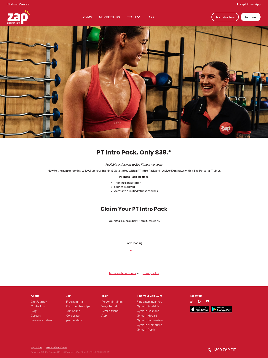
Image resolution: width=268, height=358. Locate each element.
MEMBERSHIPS (109, 17)
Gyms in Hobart (147, 315)
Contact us (38, 306)
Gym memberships (78, 306)
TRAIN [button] (134, 17)
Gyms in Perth (146, 329)
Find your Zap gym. (18, 4)
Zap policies (36, 347)
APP (151, 17)
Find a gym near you (149, 301)
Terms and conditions (122, 273)
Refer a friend (110, 310)
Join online (73, 310)
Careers (36, 315)
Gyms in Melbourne (149, 324)
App (104, 315)
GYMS (87, 17)
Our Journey (39, 301)
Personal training (112, 301)
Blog (33, 310)
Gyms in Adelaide (148, 306)
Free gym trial (75, 301)
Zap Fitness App (249, 4)
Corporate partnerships (74, 318)
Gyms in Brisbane (148, 310)
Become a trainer (41, 320)
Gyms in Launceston (150, 320)
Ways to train (110, 306)
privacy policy (150, 273)
